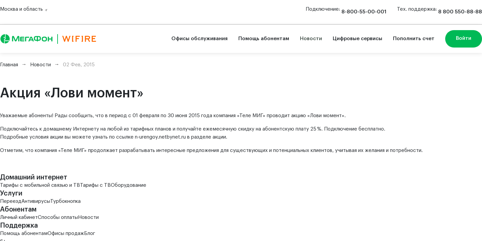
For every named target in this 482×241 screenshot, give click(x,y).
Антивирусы (35, 201)
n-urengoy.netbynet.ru (160, 137)
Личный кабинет (19, 217)
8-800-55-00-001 (363, 11)
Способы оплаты (58, 217)
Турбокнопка (65, 201)
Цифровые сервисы (357, 38)
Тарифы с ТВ (95, 185)
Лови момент (326, 115)
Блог (89, 233)
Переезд (10, 201)
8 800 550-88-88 (460, 11)
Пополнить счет (413, 38)
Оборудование (128, 185)
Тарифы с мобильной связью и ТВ (40, 185)
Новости (311, 38)
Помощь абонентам (263, 38)
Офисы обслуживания (199, 38)
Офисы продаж (66, 233)
